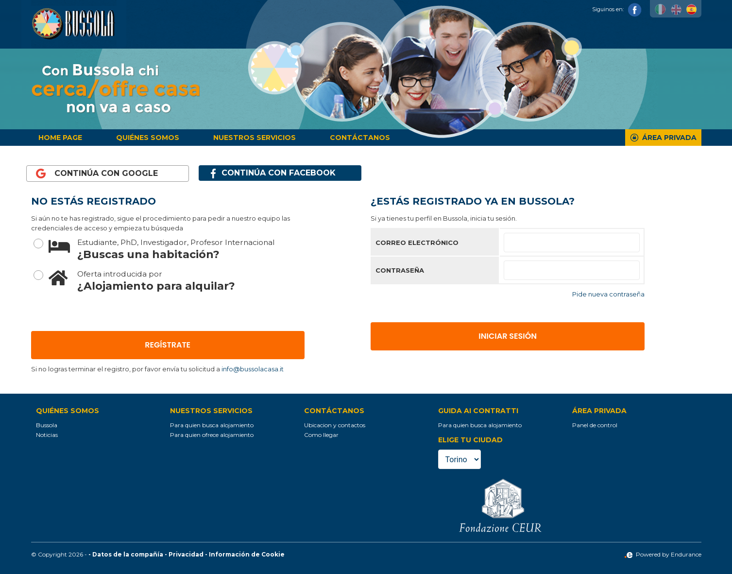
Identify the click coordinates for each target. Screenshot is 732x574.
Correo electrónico (417, 242)
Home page (60, 137)
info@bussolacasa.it (252, 369)
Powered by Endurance (662, 554)
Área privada (669, 137)
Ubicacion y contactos (334, 425)
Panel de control (594, 425)
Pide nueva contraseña (608, 294)
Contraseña (399, 270)
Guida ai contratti (478, 410)
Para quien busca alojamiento (212, 425)
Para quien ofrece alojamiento (212, 434)
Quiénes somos (147, 137)
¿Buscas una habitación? (177, 249)
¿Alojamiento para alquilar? (177, 280)
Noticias (47, 434)
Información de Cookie (247, 554)
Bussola (46, 425)
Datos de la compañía (127, 554)
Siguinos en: (617, 9)
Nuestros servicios (254, 137)
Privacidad (186, 554)
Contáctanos (360, 137)
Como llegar (321, 434)
